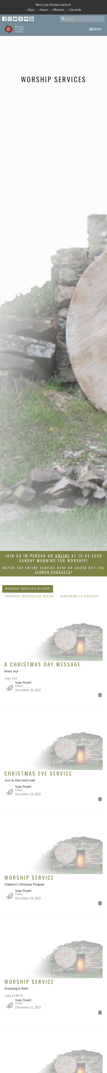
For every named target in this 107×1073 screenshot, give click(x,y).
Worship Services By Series (29, 596)
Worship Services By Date (27, 589)
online (62, 555)
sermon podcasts (53, 572)
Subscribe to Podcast (79, 596)
